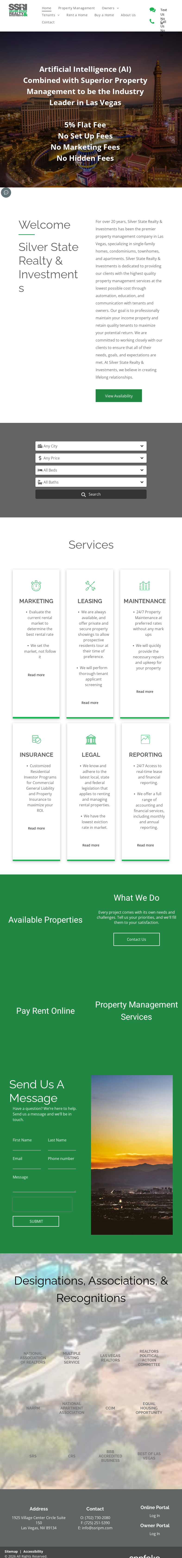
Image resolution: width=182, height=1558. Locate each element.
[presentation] (42, 1204)
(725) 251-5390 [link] (97, 1522)
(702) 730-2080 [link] (97, 1517)
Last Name (57, 1140)
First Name (22, 1140)
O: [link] (82, 1517)
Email (17, 1158)
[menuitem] (46, 8)
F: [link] (82, 1522)
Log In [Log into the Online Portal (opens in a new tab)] (155, 1515)
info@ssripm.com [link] (97, 1527)
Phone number (61, 1158)
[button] (91, 446)
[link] (164, 10)
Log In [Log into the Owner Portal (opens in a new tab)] (155, 1533)
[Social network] (6, 193)
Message (20, 1177)
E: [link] (80, 1527)
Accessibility (33, 1551)
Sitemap (11, 1551)
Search (91, 494)
